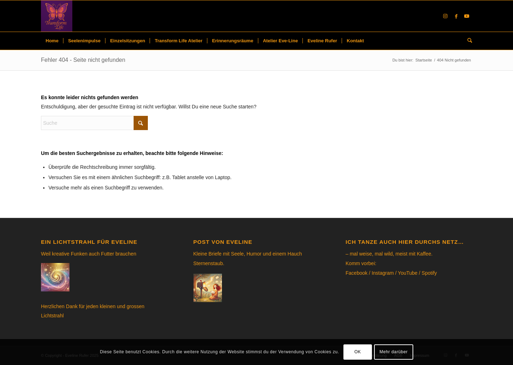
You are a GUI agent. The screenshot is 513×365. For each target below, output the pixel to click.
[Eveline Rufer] (56, 16)
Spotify (429, 273)
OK (357, 351)
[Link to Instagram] (445, 16)
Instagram (383, 273)
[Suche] (467, 41)
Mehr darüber (393, 351)
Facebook (356, 273)
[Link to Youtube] (466, 16)
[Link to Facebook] (456, 16)
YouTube (408, 273)
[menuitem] (52, 41)
